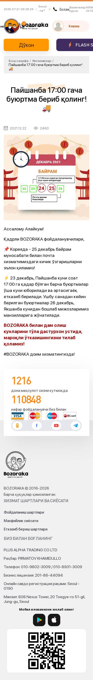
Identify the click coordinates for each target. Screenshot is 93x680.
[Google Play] (39, 620)
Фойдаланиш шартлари (24, 512)
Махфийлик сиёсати (21, 521)
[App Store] (54, 620)
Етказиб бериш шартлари (25, 529)
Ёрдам (61, 9)
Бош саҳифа (19, 61)
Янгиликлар (41, 61)
